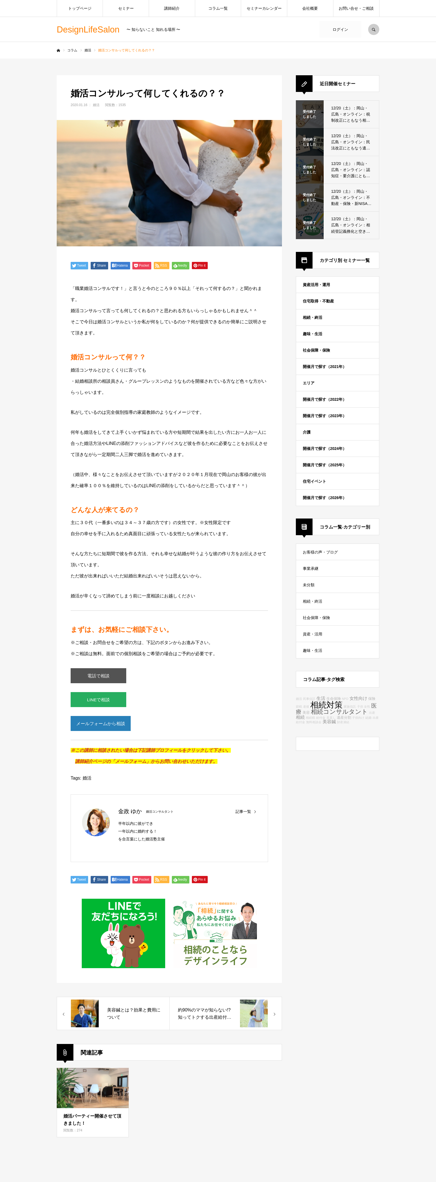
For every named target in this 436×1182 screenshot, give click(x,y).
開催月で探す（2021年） (324, 366)
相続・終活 (312, 317)
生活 (320, 698)
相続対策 (326, 704)
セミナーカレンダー (264, 8)
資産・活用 (312, 634)
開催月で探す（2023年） (324, 416)
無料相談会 (313, 722)
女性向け (358, 698)
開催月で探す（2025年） (324, 465)
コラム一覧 (218, 8)
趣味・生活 (312, 334)
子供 (360, 706)
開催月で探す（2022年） (324, 399)
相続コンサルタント (339, 711)
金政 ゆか (130, 814)
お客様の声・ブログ (320, 552)
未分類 (308, 585)
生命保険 (333, 699)
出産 (372, 712)
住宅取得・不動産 (318, 301)
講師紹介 (172, 8)
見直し (331, 717)
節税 (299, 706)
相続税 (310, 717)
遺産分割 (344, 718)
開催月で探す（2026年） (324, 497)
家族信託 (350, 706)
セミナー (126, 8)
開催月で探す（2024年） (324, 448)
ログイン (340, 29)
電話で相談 (98, 676)
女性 (367, 706)
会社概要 (310, 8)
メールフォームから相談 (100, 726)
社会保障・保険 (316, 350)
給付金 (320, 717)
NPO (345, 698)
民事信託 (309, 698)
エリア (308, 383)
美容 (306, 713)
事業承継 (310, 568)
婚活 (96, 105)
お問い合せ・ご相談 (356, 8)
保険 (371, 699)
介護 (307, 432)
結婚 (368, 717)
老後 (306, 706)
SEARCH (373, 29)
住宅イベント (314, 481)
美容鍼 (329, 721)
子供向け (358, 717)
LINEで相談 (98, 701)
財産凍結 (343, 722)
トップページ (79, 8)
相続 (300, 717)
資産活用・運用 (316, 284)
